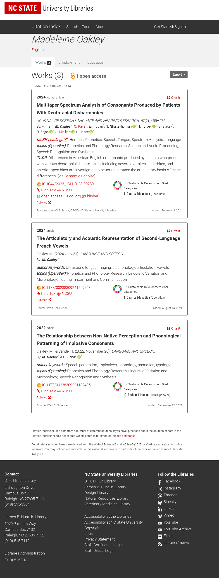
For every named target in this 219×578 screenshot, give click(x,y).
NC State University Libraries (111, 474)
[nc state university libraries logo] (49, 8)
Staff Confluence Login (103, 545)
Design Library (96, 492)
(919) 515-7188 (17, 560)
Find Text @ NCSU (54, 190)
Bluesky (167, 501)
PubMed (44, 202)
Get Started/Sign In (170, 26)
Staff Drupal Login (99, 550)
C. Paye (79, 126)
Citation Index (46, 26)
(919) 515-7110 (17, 540)
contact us (129, 436)
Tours (87, 26)
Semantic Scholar (79, 176)
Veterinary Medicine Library (107, 504)
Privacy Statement (99, 539)
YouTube (168, 522)
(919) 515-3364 (17, 504)
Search (72, 26)
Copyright (92, 528)
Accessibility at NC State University (113, 522)
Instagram (169, 488)
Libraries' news (173, 542)
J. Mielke (62, 132)
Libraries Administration (25, 553)
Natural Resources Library (106, 498)
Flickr (165, 536)
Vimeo (166, 515)
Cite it (173, 98)
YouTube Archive (175, 529)
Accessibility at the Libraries (107, 516)
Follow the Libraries (176, 474)
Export (177, 75)
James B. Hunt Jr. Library (25, 517)
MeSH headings (52, 139)
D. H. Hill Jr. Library (20, 480)
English (37, 49)
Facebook (169, 481)
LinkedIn (168, 508)
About (100, 26)
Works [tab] (43, 62)
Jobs (88, 533)
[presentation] (68, 196)
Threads (167, 495)
